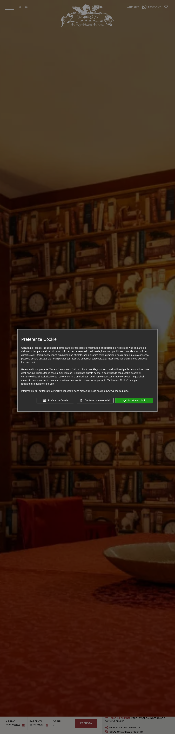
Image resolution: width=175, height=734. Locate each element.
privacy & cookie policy (116, 391)
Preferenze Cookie (55, 400)
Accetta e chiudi (134, 400)
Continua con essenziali (95, 400)
